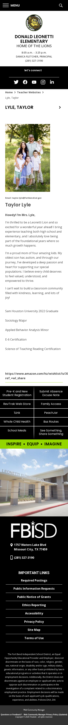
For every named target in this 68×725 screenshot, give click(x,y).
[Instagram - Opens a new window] (43, 83)
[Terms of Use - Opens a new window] (34, 638)
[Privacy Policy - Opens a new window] (34, 622)
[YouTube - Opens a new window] (34, 82)
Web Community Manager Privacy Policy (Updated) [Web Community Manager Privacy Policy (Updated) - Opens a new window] (45, 715)
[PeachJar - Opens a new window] (51, 412)
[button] (11, 5)
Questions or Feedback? (11, 715)
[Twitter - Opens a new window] (16, 83)
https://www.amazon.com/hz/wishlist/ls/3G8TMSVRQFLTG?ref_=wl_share (34, 376)
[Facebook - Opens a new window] (25, 83)
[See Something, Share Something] (51, 432)
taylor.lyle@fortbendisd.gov (26, 197)
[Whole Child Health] (17, 421)
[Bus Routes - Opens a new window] (51, 421)
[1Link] (17, 412)
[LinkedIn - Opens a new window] (52, 82)
